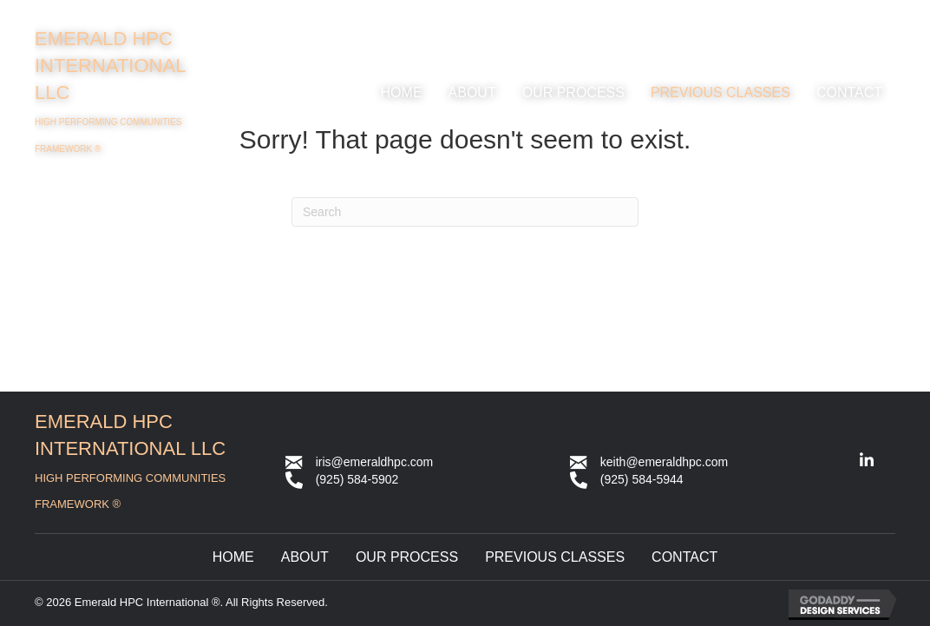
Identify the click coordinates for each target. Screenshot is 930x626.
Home (233, 557)
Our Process (407, 557)
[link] (402, 92)
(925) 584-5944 (642, 479)
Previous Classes (555, 557)
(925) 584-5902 (357, 479)
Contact (684, 557)
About (305, 557)
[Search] (465, 212)
